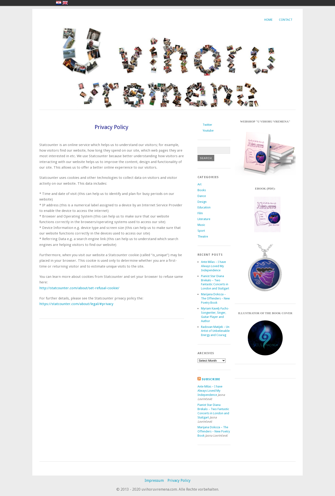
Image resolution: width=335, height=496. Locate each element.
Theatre (203, 236)
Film (200, 213)
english (65, 3)
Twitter (207, 124)
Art (199, 184)
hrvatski (58, 3)
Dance (202, 196)
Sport (201, 230)
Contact (285, 19)
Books (202, 190)
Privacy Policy (179, 480)
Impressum (154, 480)
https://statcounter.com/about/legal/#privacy (76, 304)
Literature (204, 219)
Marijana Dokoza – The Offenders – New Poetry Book (215, 298)
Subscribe (211, 379)
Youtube (208, 130)
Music (201, 225)
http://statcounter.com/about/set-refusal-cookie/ (79, 288)
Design (202, 202)
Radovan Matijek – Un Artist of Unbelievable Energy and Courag (215, 331)
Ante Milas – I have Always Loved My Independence (213, 266)
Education (204, 207)
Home (268, 19)
